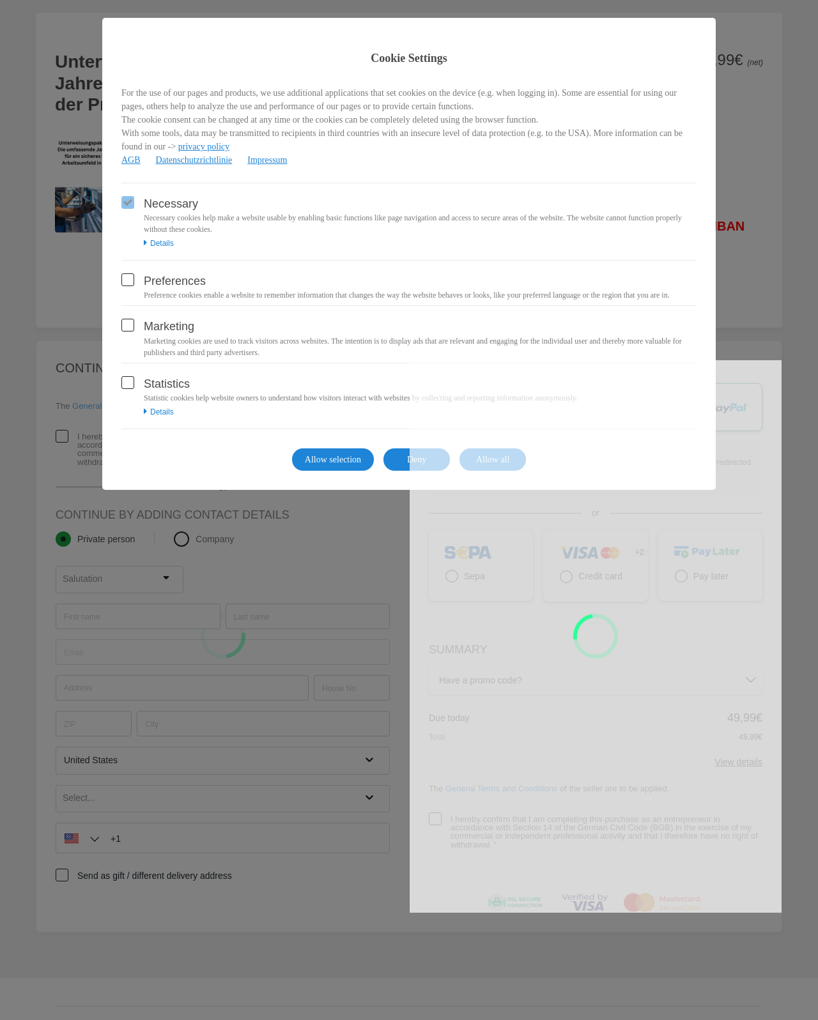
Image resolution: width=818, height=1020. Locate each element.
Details (159, 243)
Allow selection (333, 459)
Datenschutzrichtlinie (194, 160)
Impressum (267, 160)
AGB (131, 160)
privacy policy (203, 146)
